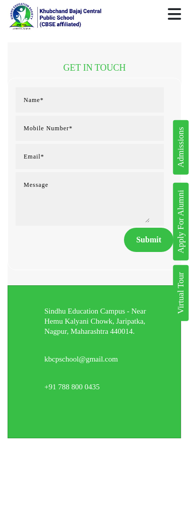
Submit (148, 239)
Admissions (180, 147)
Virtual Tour (180, 293)
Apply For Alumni (180, 221)
